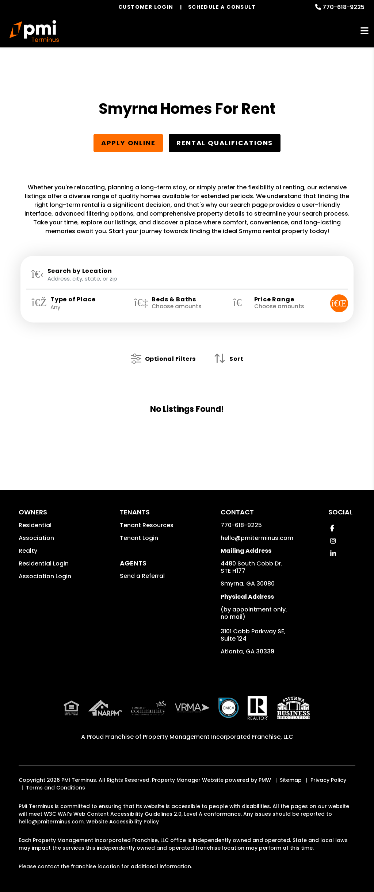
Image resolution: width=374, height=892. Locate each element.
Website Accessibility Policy (122, 821)
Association (36, 538)
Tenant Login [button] (139, 538)
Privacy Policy (328, 780)
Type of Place (72, 299)
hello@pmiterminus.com (257, 538)
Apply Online (128, 142)
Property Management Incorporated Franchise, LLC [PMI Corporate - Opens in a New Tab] (218, 737)
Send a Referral (142, 576)
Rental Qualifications (224, 142)
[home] (34, 31)
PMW (265, 780)
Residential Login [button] (44, 563)
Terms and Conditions (55, 787)
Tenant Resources (146, 525)
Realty (28, 551)
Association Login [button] (45, 576)
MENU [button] (364, 31)
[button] (332, 528)
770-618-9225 (344, 7)
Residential (35, 525)
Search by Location (79, 271)
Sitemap (291, 780)
